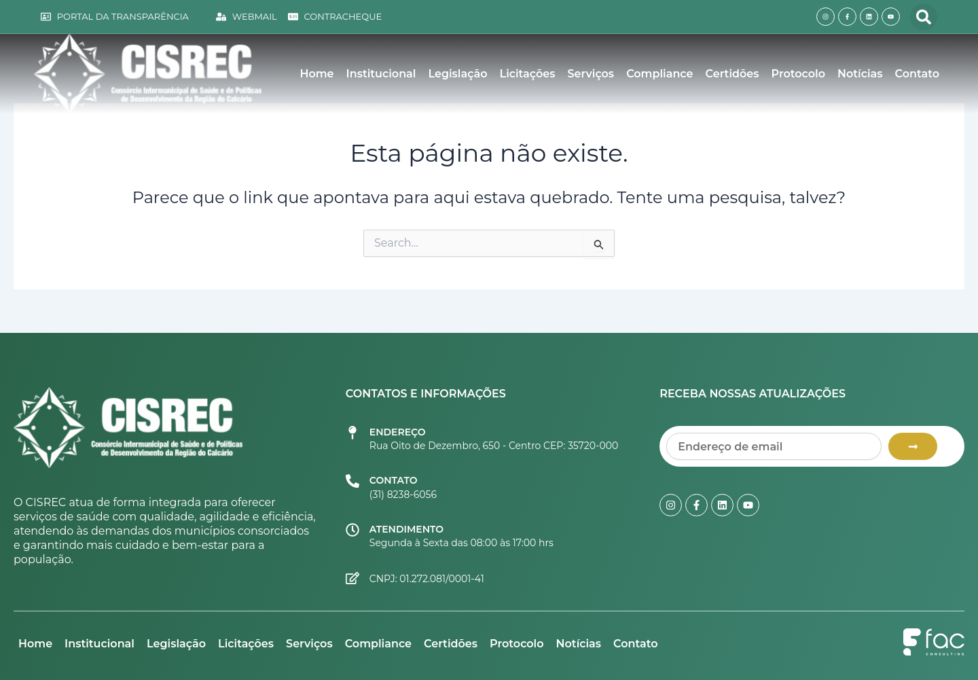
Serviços (591, 73)
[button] (923, 17)
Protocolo (799, 73)
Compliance (659, 73)
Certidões (732, 73)
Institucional (381, 73)
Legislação (457, 73)
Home (316, 73)
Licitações (528, 73)
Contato (917, 73)
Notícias (859, 73)
